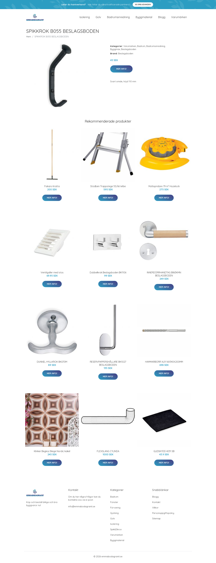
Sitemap (156, 520)
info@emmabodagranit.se (81, 508)
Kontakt (156, 503)
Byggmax (115, 50)
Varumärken (179, 18)
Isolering (84, 18)
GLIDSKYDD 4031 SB (164, 452)
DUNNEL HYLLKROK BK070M (52, 363)
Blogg (161, 18)
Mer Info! (121, 70)
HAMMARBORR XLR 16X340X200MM (164, 363)
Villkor (155, 509)
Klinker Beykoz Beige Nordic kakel (52, 452)
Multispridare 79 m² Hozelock (164, 187)
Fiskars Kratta (52, 187)
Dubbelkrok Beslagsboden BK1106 (108, 273)
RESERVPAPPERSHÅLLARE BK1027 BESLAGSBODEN (108, 365)
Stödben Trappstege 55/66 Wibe (108, 187)
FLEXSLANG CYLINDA (108, 452)
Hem (28, 38)
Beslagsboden (128, 50)
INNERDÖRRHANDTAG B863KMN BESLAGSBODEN (164, 275)
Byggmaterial (144, 18)
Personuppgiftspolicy (163, 514)
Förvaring (115, 509)
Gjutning (114, 514)
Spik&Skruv (116, 530)
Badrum (141, 47)
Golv (98, 18)
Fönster (114, 503)
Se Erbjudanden (143, 4)
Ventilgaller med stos (52, 273)
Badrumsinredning (118, 18)
